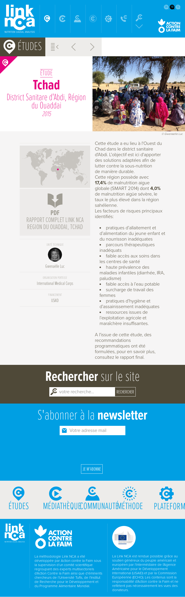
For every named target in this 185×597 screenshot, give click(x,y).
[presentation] (92, 449)
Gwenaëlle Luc (55, 256)
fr (172, 7)
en (166, 7)
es (178, 7)
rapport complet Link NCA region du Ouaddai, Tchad (55, 220)
